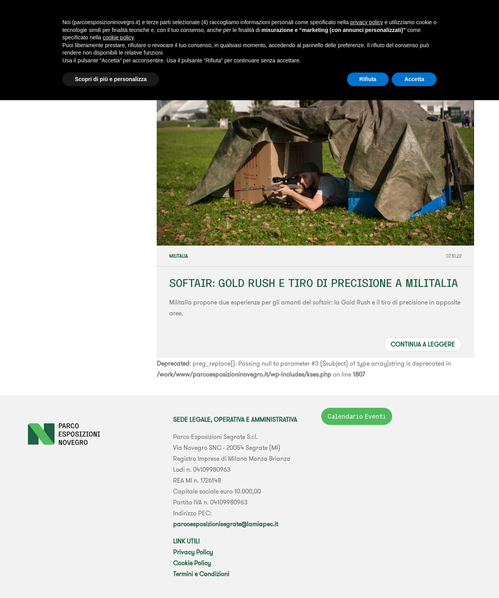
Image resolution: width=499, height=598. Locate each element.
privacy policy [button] (366, 22)
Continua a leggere (423, 344)
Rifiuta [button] (368, 79)
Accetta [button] (414, 79)
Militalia (178, 256)
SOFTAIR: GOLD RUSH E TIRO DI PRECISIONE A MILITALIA (313, 283)
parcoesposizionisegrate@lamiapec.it (225, 524)
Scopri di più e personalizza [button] (111, 79)
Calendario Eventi (356, 416)
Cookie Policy (192, 563)
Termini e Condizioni (201, 574)
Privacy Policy (193, 552)
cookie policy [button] (118, 37)
